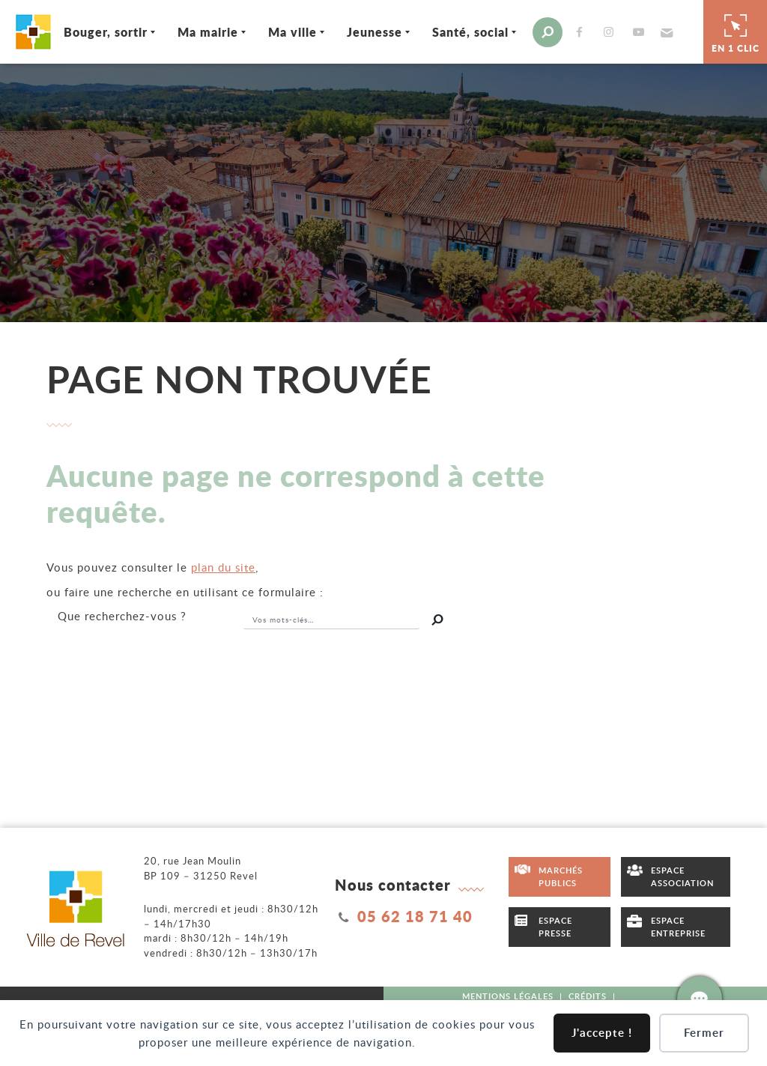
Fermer (704, 1033)
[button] (665, 32)
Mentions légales (508, 996)
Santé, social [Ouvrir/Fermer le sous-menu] (470, 31)
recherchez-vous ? (122, 615)
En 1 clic (736, 31)
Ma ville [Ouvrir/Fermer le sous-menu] (292, 31)
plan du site (223, 567)
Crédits (588, 996)
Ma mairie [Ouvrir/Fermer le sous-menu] (208, 31)
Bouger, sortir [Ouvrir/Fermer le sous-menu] (106, 31)
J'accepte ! (602, 1033)
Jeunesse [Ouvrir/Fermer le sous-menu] (374, 31)
